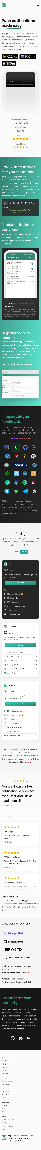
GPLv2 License (6, 1123)
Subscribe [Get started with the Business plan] (20, 704)
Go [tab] (22, 203)
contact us (25, 753)
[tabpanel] (20, 210)
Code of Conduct (7, 1126)
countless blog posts (22, 900)
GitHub (4, 1112)
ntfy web (4, 1070)
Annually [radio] (24, 551)
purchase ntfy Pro (23, 192)
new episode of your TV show (20, 507)
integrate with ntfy (27, 433)
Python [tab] (32, 203)
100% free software (13, 49)
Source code (6, 1088)
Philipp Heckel (23, 1138)
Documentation (7, 1081)
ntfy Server (5, 1073)
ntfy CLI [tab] (12, 203)
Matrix (4, 1108)
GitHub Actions (14, 504)
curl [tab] (5, 203)
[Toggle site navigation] (38, 5)
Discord (4, 1105)
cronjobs (32, 501)
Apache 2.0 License (8, 1120)
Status (4, 1097)
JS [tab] (18, 203)
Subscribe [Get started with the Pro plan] (20, 583)
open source (12, 1009)
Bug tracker (5, 1091)
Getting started (24, 364)
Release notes (6, 1085)
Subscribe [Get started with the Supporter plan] (20, 645)
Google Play (19, 907)
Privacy (4, 1129)
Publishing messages (10, 177)
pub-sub (10, 37)
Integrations (5, 1094)
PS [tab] (26, 203)
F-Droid (4, 1064)
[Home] (4, 5)
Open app (8, 364)
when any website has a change (25, 511)
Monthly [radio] (16, 551)
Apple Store (6, 1067)
